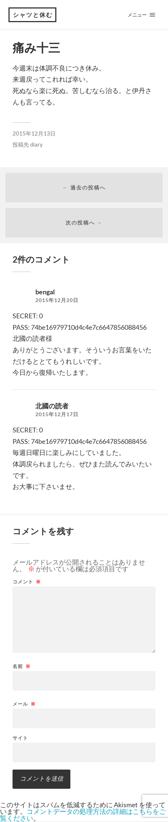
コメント (27, 581)
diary (36, 144)
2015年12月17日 (56, 414)
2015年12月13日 (34, 133)
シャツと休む (33, 14)
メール (24, 704)
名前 (22, 666)
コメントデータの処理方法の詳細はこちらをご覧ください (83, 814)
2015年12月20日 (56, 300)
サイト (20, 738)
